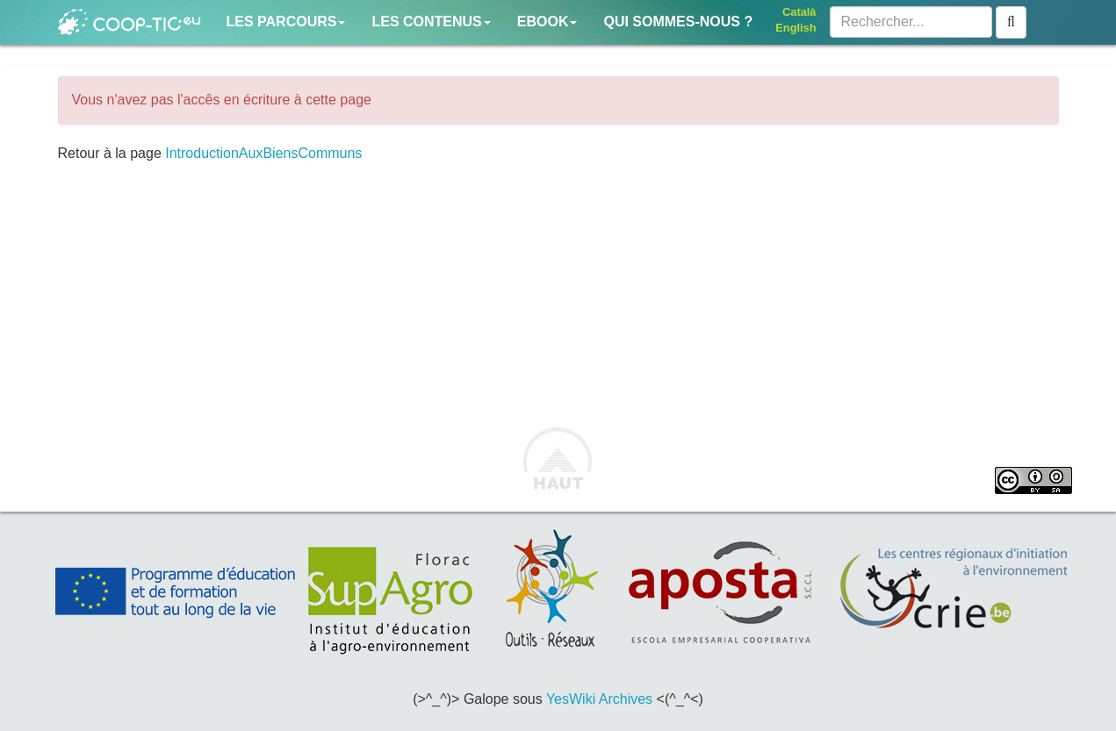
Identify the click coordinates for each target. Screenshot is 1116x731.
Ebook (547, 21)
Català (799, 11)
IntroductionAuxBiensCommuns (263, 153)
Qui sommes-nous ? (677, 21)
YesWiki (570, 699)
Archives (625, 699)
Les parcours (286, 21)
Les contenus (430, 21)
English (795, 27)
